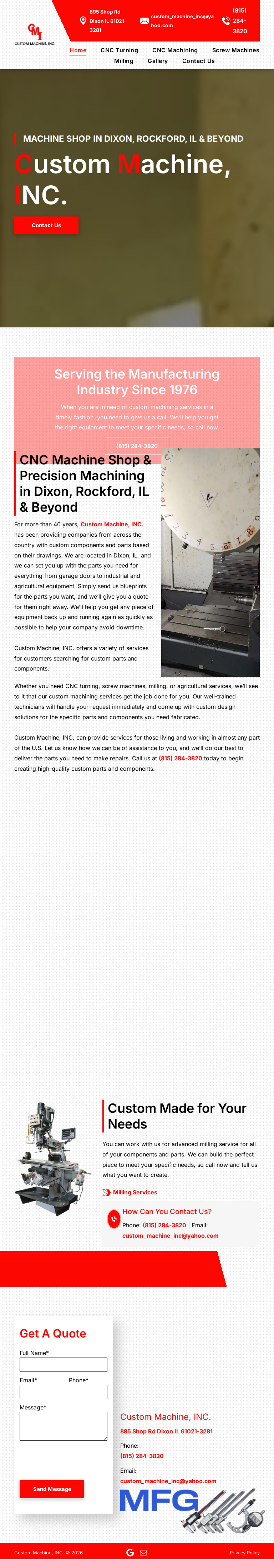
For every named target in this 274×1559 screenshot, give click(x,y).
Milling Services (135, 1192)
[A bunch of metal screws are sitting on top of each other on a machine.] (205, 877)
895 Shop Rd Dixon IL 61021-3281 (108, 21)
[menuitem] (70, 49)
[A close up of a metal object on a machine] (205, 1020)
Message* (33, 1407)
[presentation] (74, 1459)
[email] (143, 1552)
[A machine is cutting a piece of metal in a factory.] (68, 877)
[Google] (130, 1552)
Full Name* (34, 1352)
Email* (28, 1380)
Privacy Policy (245, 1552)
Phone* (78, 1380)
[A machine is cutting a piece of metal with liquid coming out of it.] (68, 1020)
